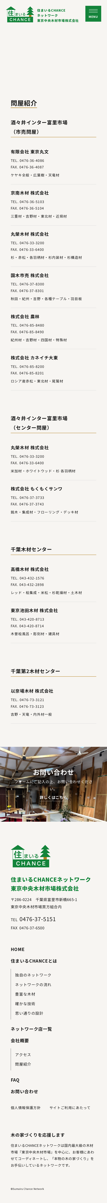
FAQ (15, 1080)
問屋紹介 (23, 1064)
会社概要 (20, 1040)
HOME (18, 949)
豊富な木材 (25, 994)
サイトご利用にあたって (70, 1107)
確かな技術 (25, 1003)
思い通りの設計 (29, 1013)
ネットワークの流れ (33, 984)
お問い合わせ (24, 1091)
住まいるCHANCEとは (34, 961)
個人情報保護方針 (26, 1107)
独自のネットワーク (33, 975)
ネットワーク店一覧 (31, 1029)
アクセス (23, 1054)
